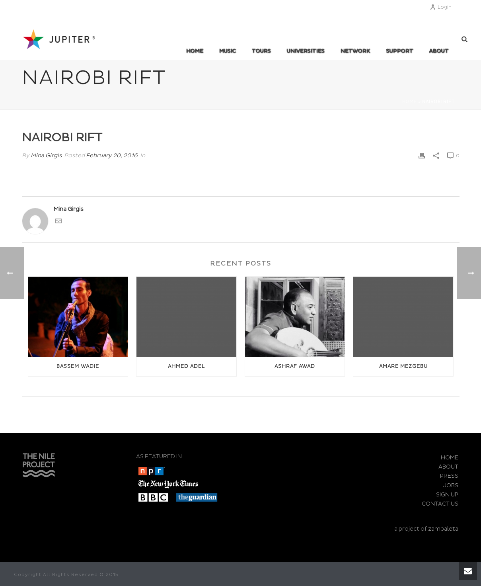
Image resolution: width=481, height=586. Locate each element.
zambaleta (443, 528)
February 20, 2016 (112, 155)
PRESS (449, 476)
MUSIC (227, 51)
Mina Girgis (46, 155)
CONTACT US (440, 503)
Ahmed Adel (186, 366)
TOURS (261, 51)
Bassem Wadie (77, 366)
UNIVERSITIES (305, 51)
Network (355, 51)
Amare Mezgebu (403, 366)
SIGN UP (447, 494)
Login (441, 7)
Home (194, 51)
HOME (449, 457)
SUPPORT (399, 51)
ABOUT (438, 51)
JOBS (450, 485)
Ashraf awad (295, 366)
